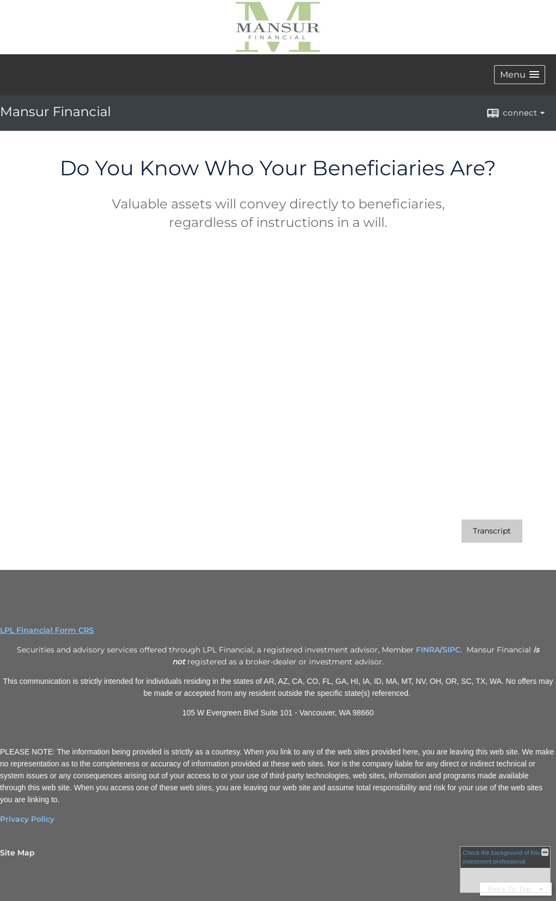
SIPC (451, 650)
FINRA (428, 650)
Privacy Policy (27, 819)
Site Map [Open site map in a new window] (17, 853)
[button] (519, 74)
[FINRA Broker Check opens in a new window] (505, 869)
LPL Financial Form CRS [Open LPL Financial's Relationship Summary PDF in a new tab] (47, 630)
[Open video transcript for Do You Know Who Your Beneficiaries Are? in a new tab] (492, 531)
